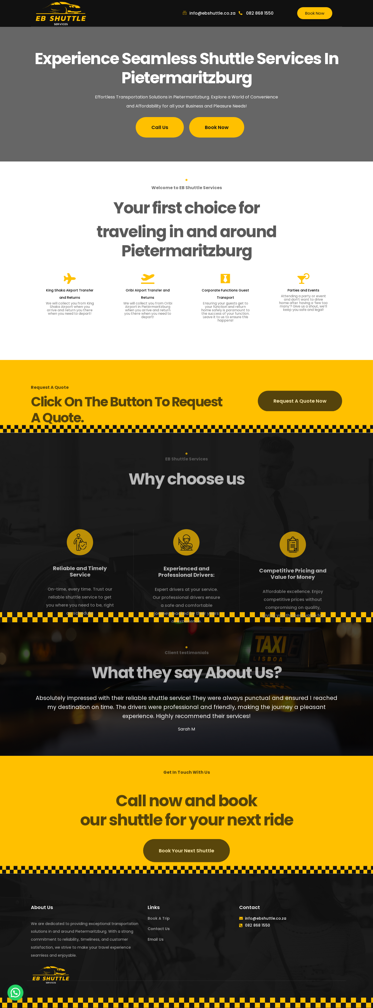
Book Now (314, 13)
